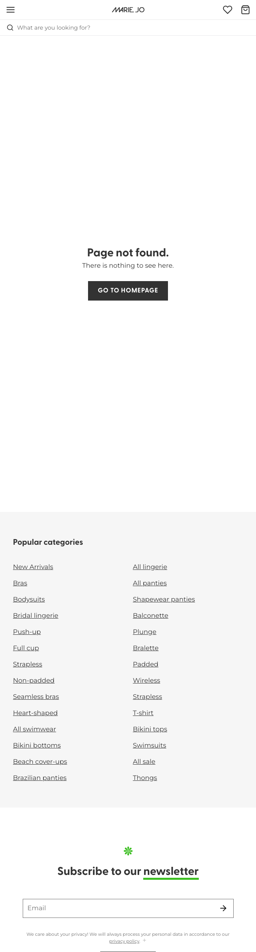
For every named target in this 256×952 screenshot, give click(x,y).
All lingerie (150, 567)
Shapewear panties (164, 600)
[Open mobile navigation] (10, 10)
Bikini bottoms (37, 746)
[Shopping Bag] (245, 10)
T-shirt (143, 713)
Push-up (27, 632)
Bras (20, 583)
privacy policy (124, 941)
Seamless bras (36, 697)
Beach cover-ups (40, 762)
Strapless (27, 664)
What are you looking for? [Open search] (48, 27)
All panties (150, 583)
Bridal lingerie (35, 616)
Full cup (26, 648)
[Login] (228, 10)
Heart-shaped (35, 713)
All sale (144, 762)
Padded (146, 664)
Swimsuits (149, 746)
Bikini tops (150, 729)
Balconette (150, 616)
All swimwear (34, 729)
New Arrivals (33, 567)
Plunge (145, 632)
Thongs (145, 778)
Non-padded (33, 681)
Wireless (146, 681)
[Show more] (144, 941)
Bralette (146, 648)
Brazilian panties (40, 778)
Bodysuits (29, 600)
